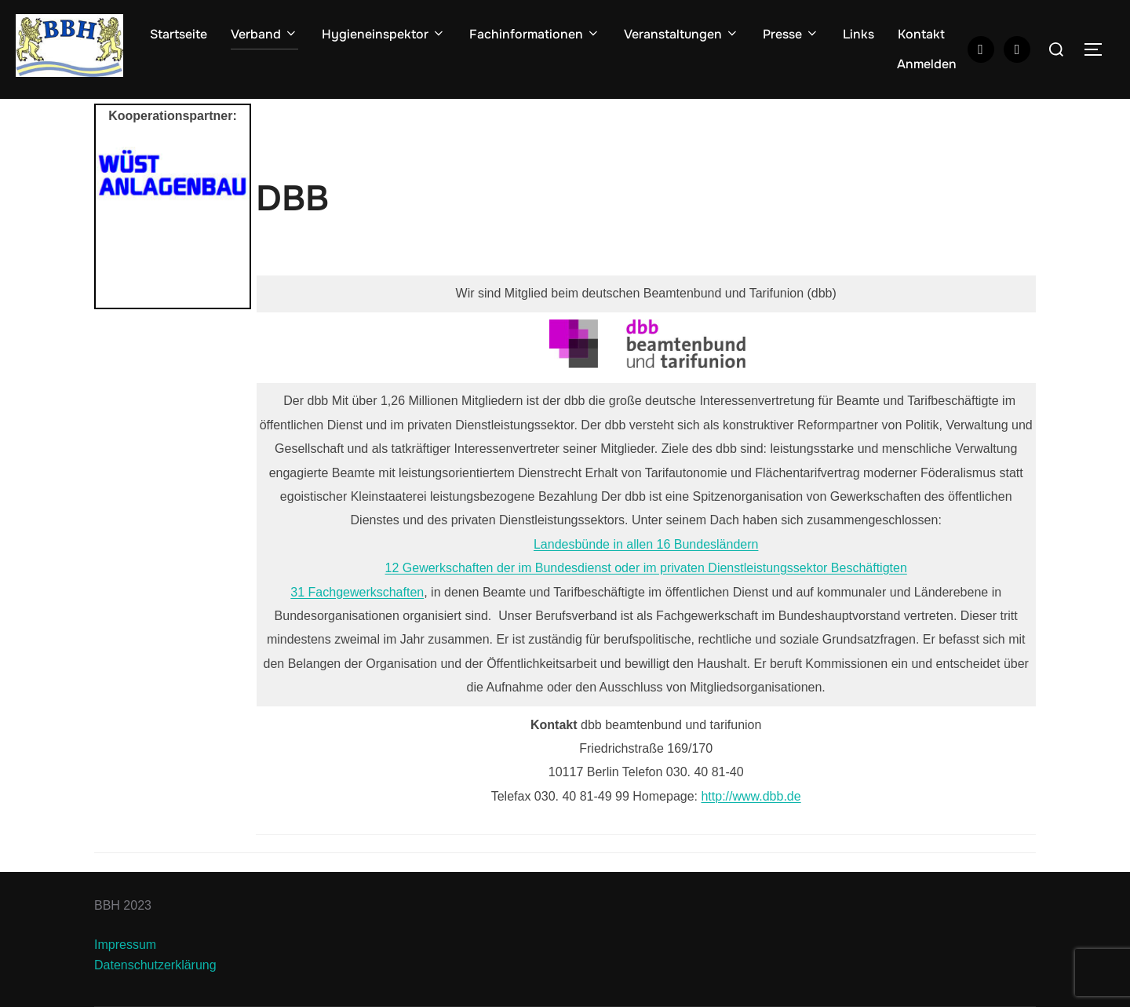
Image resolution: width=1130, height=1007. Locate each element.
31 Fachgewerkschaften (357, 592)
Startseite (178, 34)
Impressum (125, 944)
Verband (264, 34)
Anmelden (927, 64)
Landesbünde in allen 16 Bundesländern (646, 544)
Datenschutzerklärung (155, 965)
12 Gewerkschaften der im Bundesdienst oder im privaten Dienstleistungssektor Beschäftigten (646, 568)
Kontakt (921, 34)
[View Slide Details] (173, 174)
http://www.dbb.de (750, 796)
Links (858, 34)
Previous (115, 223)
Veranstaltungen (681, 34)
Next (230, 223)
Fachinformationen (534, 34)
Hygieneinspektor (384, 34)
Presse (791, 34)
